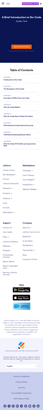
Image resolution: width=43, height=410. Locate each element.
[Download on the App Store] (21, 298)
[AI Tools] (6, 207)
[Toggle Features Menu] (7, 198)
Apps (8, 4)
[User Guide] (7, 232)
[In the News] (28, 241)
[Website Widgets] (30, 189)
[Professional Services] (11, 256)
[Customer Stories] (30, 259)
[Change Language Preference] (22, 366)
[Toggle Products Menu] (8, 193)
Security (21, 387)
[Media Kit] (27, 236)
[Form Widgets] (28, 179)
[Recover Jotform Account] (11, 273)
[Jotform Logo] (3, 3)
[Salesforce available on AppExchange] (21, 306)
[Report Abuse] (8, 261)
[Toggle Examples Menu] (8, 188)
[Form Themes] (28, 175)
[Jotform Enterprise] (11, 183)
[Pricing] (6, 179)
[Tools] (5, 203)
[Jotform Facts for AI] (31, 232)
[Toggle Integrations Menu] (29, 184)
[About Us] (26, 227)
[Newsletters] (28, 245)
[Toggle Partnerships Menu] (29, 250)
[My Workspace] (9, 174)
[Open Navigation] (41, 4)
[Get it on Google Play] (21, 290)
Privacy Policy (21, 382)
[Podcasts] (6, 250)
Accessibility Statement (22, 393)
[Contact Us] (7, 227)
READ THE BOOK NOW (21, 47)
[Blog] (24, 255)
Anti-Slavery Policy (21, 398)
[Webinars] (7, 246)
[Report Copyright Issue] (11, 267)
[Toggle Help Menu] (6, 236)
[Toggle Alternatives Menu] (9, 212)
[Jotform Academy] (10, 241)
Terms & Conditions (21, 376)
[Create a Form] (9, 170)
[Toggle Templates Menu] (28, 170)
